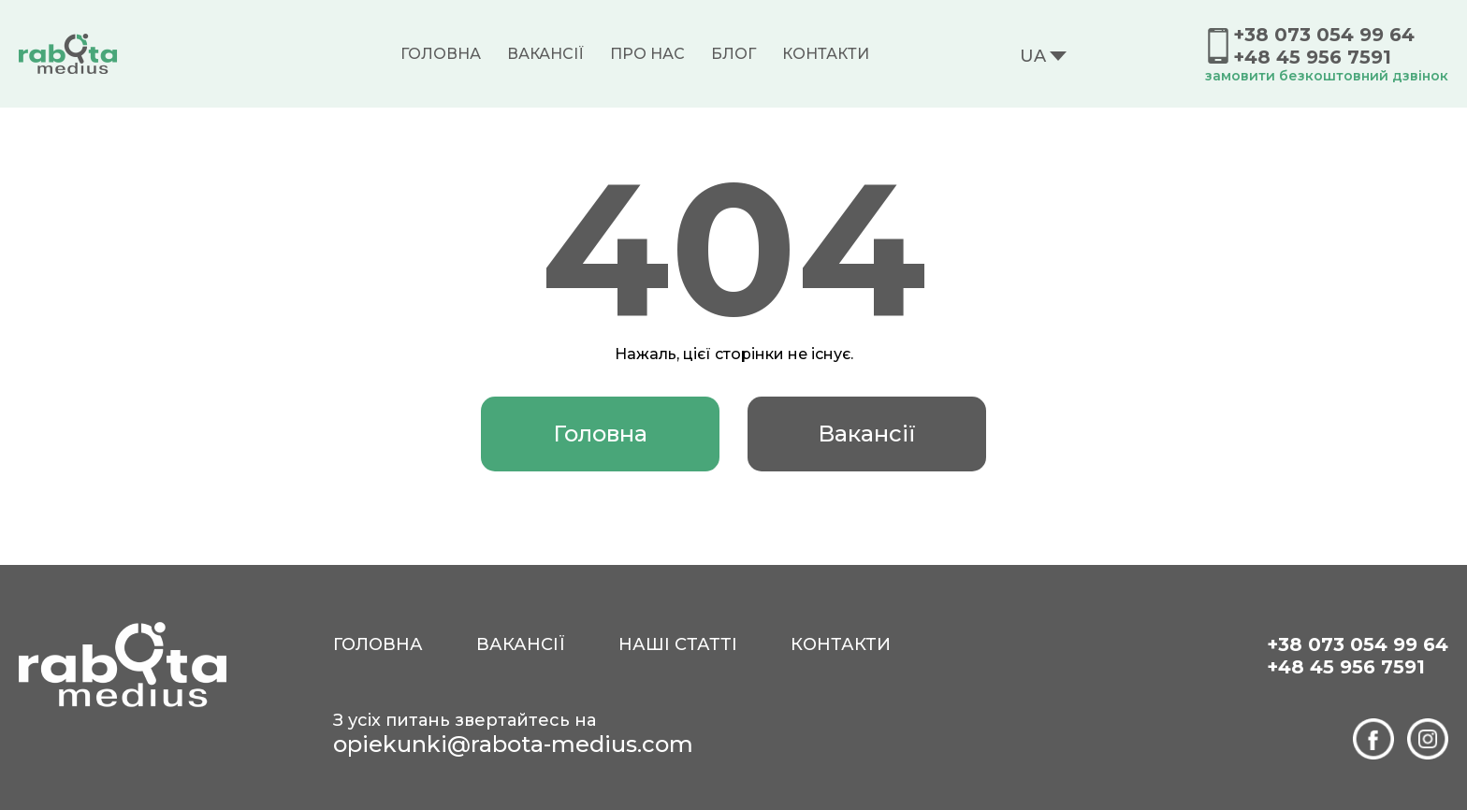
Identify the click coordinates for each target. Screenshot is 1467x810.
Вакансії (545, 54)
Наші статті (677, 644)
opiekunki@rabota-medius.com (513, 744)
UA (1033, 56)
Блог (733, 54)
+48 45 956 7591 (1312, 57)
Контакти (825, 54)
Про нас (647, 54)
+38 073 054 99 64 (1324, 34)
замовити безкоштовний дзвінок (1326, 75)
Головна (440, 54)
